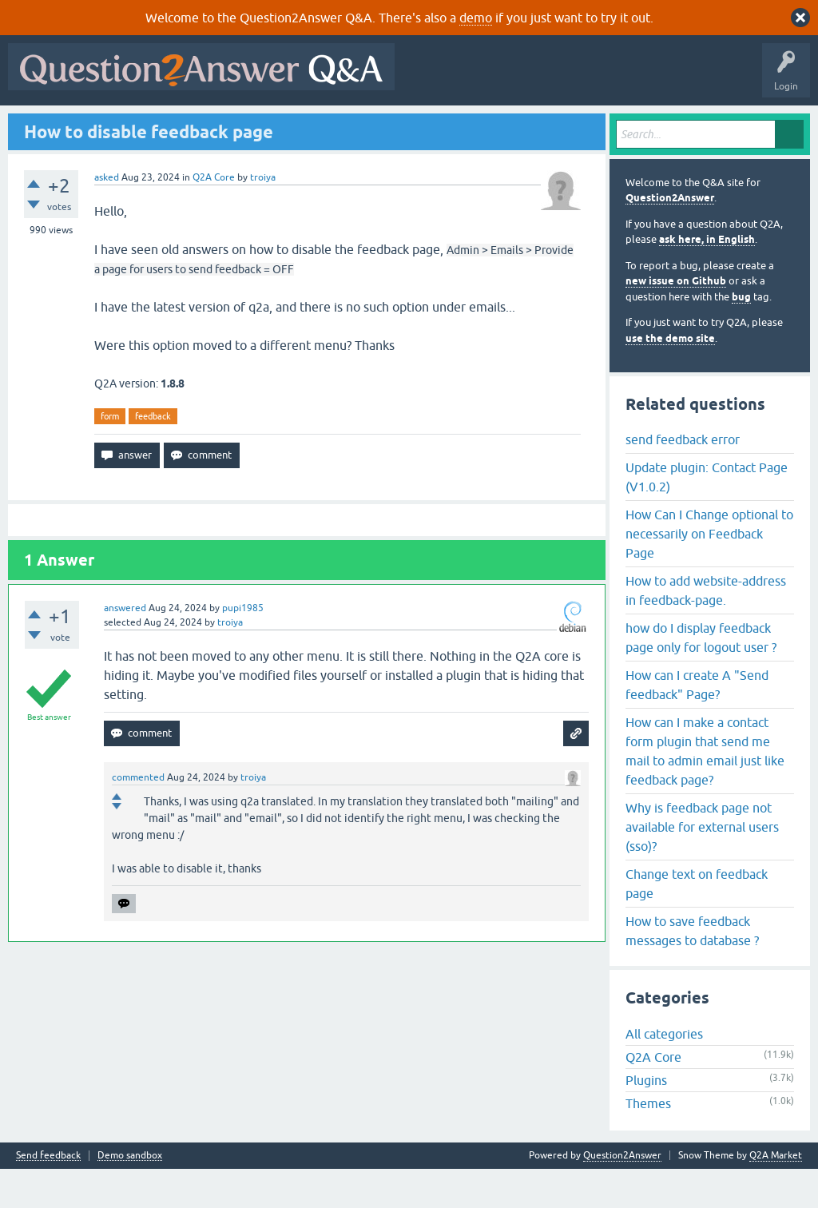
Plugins (646, 1119)
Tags (282, 125)
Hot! (160, 125)
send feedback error (682, 478)
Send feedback (48, 1195)
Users (332, 125)
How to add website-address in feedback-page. (705, 629)
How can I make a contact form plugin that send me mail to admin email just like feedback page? (704, 789)
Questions (104, 125)
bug (741, 335)
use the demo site (670, 377)
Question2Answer (669, 237)
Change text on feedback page (696, 922)
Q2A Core (214, 215)
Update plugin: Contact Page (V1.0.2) (706, 515)
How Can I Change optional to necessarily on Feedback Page (709, 572)
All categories (664, 1073)
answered (125, 647)
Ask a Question (398, 125)
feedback (153, 454)
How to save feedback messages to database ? (692, 969)
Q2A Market (775, 1194)
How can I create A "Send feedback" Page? (696, 723)
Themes (648, 1142)
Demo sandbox (129, 1195)
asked (106, 215)
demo (475, 17)
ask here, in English (707, 278)
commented (138, 816)
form (110, 454)
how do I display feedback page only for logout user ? (700, 676)
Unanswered (220, 125)
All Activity (41, 125)
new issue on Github (675, 320)
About (505, 125)
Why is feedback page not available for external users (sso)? (702, 865)
